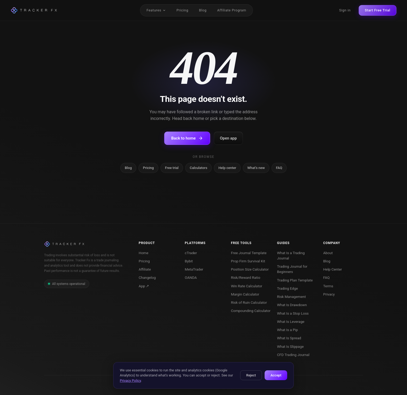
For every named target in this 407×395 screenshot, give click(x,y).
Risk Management (291, 296)
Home (143, 253)
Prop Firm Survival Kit (248, 261)
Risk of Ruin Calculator (249, 302)
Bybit (189, 261)
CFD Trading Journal (293, 355)
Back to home (187, 138)
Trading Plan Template (295, 280)
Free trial (172, 168)
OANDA (191, 277)
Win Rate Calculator (246, 286)
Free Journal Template (248, 253)
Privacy (329, 294)
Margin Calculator (245, 294)
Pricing (182, 10)
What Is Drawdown (292, 305)
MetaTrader (194, 269)
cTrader (191, 253)
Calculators (198, 168)
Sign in (344, 10)
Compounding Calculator (250, 311)
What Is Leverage (290, 321)
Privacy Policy (130, 381)
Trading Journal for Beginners (292, 269)
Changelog (147, 277)
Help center (227, 168)
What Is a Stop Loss (293, 313)
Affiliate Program (231, 10)
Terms (328, 286)
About (328, 253)
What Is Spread (289, 338)
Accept (275, 375)
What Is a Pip (287, 330)
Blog (203, 10)
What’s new (256, 168)
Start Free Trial (377, 10)
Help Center (332, 269)
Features (156, 10)
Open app (228, 138)
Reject (251, 375)
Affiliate (145, 269)
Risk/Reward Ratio (245, 277)
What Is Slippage (290, 346)
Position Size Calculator (250, 269)
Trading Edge (287, 288)
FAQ (279, 168)
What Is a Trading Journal (291, 255)
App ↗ (144, 286)
